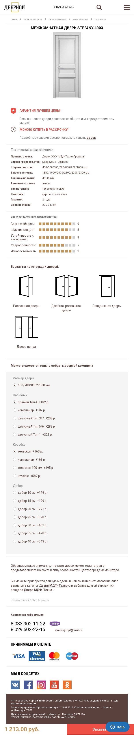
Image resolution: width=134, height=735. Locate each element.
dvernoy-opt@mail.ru (68, 630)
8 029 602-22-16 (64, 7)
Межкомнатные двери (33, 19)
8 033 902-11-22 (28, 624)
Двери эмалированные (57, 19)
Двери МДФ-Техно (80, 19)
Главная (14, 19)
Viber (54, 624)
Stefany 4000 (100, 19)
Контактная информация (27, 614)
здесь (91, 137)
